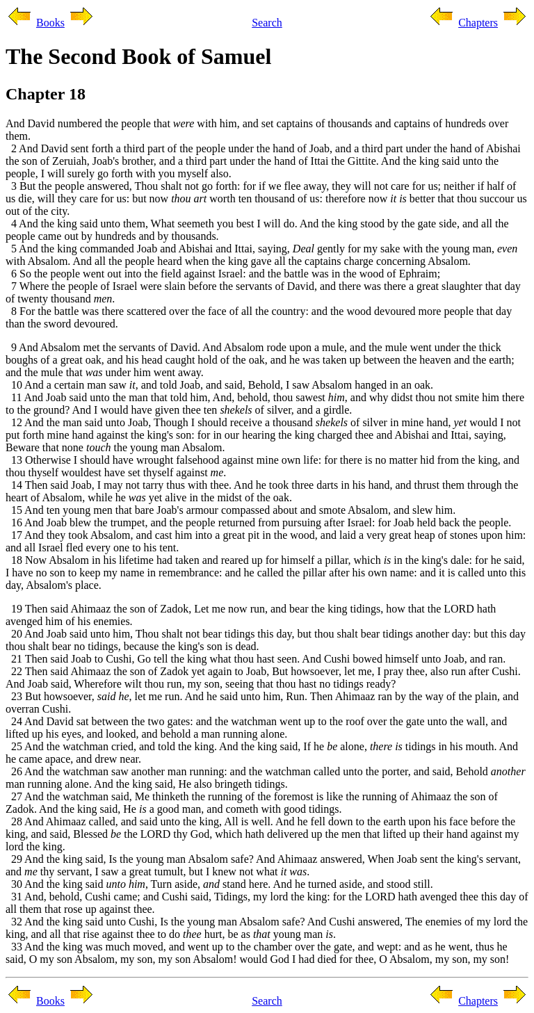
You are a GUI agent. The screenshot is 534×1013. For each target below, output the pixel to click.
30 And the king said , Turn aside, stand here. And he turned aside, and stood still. (219, 884)
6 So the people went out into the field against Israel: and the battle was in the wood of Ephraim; (223, 273)
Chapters (478, 23)
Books (50, 23)
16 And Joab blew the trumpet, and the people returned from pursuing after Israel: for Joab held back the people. (258, 522)
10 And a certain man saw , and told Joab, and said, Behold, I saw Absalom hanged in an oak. (219, 385)
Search (267, 23)
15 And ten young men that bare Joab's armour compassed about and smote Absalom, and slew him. (230, 510)
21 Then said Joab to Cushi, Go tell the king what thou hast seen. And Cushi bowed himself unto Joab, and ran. (255, 659)
